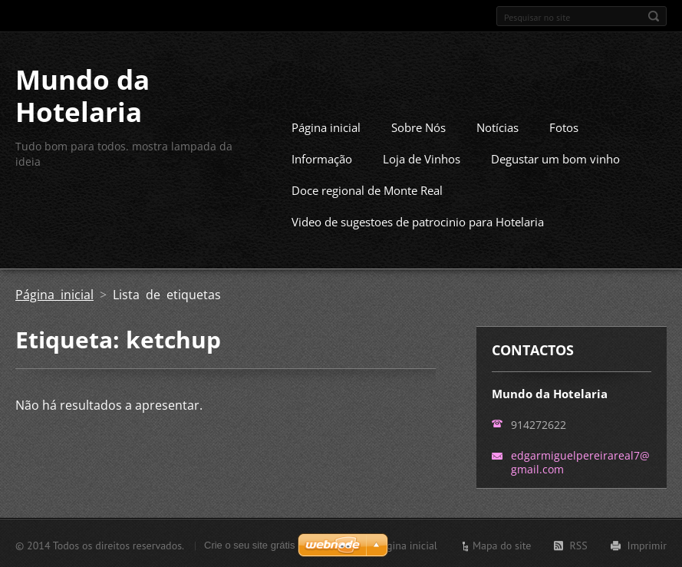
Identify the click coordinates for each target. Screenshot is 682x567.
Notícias (497, 126)
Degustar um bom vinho (555, 157)
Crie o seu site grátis (249, 543)
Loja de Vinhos (421, 157)
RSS (578, 544)
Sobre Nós (418, 126)
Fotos (563, 126)
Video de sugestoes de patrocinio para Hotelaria (418, 220)
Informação (322, 157)
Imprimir (647, 544)
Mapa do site (502, 544)
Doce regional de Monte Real (367, 188)
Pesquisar (653, 16)
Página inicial (326, 126)
